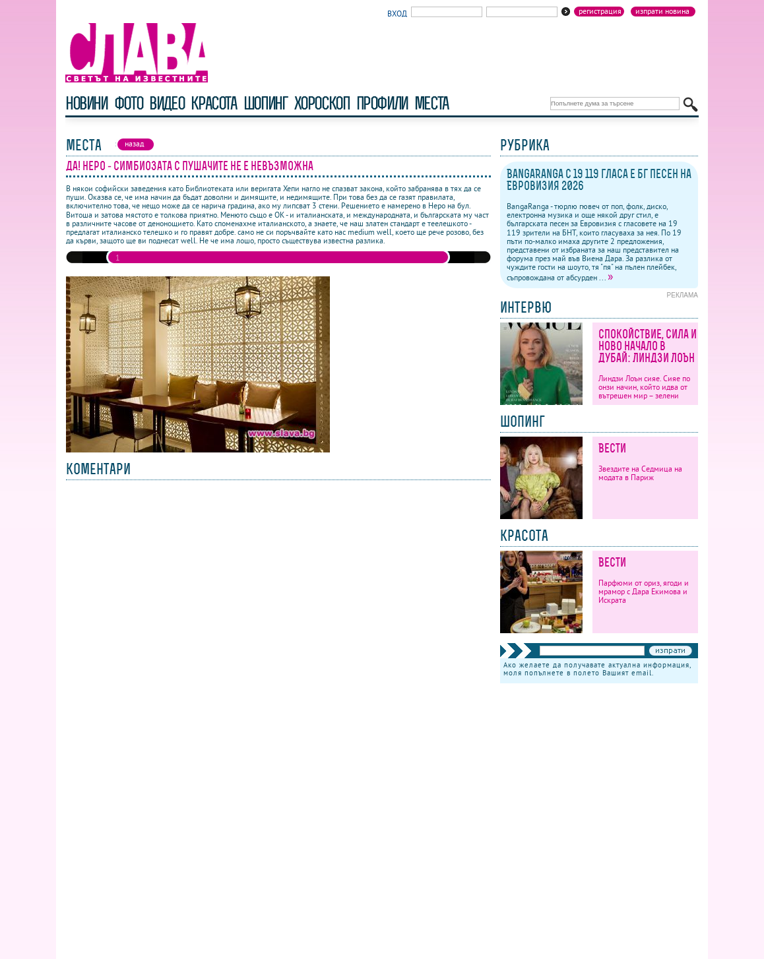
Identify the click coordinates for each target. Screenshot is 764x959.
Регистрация (600, 11)
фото (128, 103)
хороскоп (322, 103)
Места (431, 103)
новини (86, 103)
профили (382, 103)
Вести (612, 448)
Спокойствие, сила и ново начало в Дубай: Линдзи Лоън (647, 345)
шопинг (265, 103)
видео (166, 103)
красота (213, 103)
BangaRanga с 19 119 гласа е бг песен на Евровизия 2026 (599, 179)
